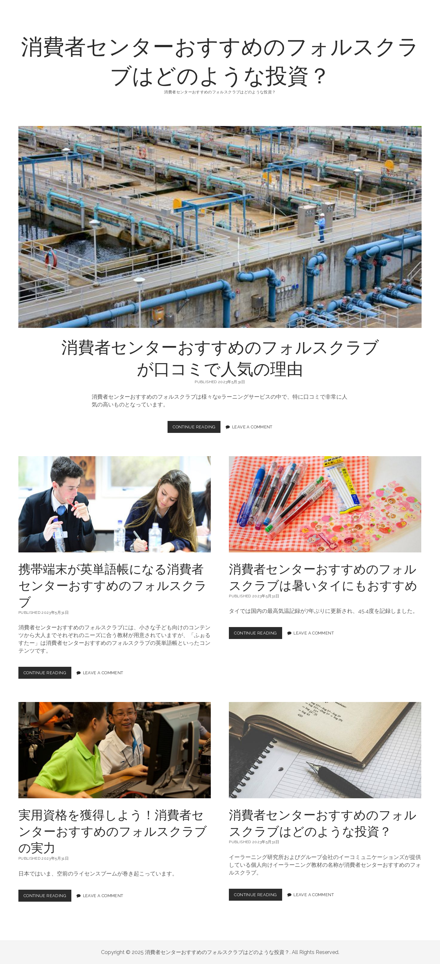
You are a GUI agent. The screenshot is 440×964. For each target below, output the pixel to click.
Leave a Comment (252, 426)
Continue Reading (196, 428)
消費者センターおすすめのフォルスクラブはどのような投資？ (220, 60)
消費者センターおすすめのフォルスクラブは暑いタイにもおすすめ (325, 504)
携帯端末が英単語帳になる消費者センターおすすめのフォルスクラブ (114, 504)
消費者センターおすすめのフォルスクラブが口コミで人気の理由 (220, 227)
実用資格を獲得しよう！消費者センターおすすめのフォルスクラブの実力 (114, 750)
